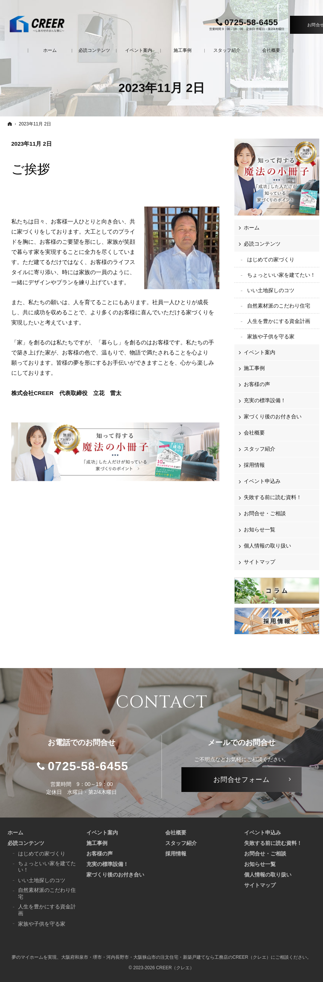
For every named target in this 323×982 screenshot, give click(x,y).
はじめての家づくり (270, 259)
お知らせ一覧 (259, 529)
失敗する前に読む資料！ (273, 497)
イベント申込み (262, 481)
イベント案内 (259, 352)
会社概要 (254, 433)
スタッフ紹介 (259, 449)
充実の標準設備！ (265, 400)
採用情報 (254, 465)
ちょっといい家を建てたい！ (281, 275)
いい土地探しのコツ (270, 290)
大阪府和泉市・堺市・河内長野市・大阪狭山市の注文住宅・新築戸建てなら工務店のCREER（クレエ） (166, 957)
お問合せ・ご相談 (265, 513)
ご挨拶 (30, 169)
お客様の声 (257, 384)
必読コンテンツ (262, 244)
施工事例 (254, 368)
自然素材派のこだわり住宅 (278, 306)
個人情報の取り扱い (267, 546)
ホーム (252, 228)
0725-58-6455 (88, 766)
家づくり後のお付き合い (273, 416)
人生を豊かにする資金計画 (278, 321)
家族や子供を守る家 (270, 336)
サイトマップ (259, 562)
